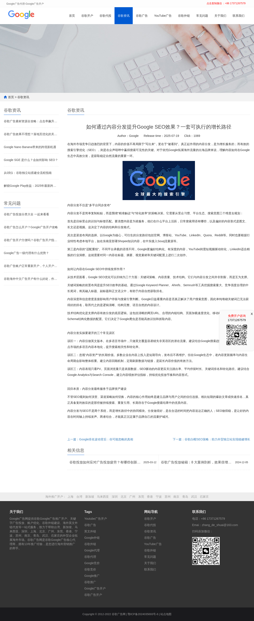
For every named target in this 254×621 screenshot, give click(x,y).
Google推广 (92, 575)
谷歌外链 (184, 15)
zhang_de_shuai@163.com (220, 525)
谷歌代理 (90, 556)
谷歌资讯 (124, 15)
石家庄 (204, 496)
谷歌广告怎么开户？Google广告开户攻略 (31, 227)
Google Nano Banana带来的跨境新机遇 (30, 147)
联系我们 (238, 15)
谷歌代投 (105, 15)
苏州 (168, 496)
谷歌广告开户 (93, 594)
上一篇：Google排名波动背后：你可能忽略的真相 (100, 439)
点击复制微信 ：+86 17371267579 (226, 3)
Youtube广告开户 (95, 518)
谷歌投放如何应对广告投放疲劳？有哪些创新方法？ (105, 462)
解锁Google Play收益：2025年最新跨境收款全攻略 (31, 185)
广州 (132, 496)
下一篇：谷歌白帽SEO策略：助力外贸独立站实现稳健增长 (211, 439)
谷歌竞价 (90, 569)
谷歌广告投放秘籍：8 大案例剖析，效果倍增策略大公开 (197, 462)
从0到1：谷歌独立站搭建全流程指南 (28, 172)
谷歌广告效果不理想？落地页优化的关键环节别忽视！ (31, 134)
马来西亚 (103, 496)
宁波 (159, 496)
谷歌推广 (90, 582)
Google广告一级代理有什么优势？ (26, 253)
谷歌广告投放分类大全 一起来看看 (26, 214)
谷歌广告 (142, 15)
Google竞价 (92, 563)
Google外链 (92, 537)
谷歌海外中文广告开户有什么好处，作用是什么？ (31, 278)
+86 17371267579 (213, 518)
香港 (150, 496)
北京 (124, 496)
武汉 (194, 496)
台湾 (79, 496)
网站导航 (151, 512)
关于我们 (220, 15)
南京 (176, 496)
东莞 (141, 496)
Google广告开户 (95, 588)
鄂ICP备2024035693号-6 (143, 614)
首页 (72, 15)
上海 (70, 496)
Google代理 (92, 550)
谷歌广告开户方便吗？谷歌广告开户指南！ (31, 240)
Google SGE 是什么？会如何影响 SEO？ (31, 160)
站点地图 (165, 614)
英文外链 (90, 531)
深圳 (115, 496)
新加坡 (89, 496)
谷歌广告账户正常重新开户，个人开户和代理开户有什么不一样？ (31, 266)
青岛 (185, 496)
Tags (88, 512)
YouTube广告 (163, 15)
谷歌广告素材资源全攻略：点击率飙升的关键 (31, 121)
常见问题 (202, 15)
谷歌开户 (87, 15)
